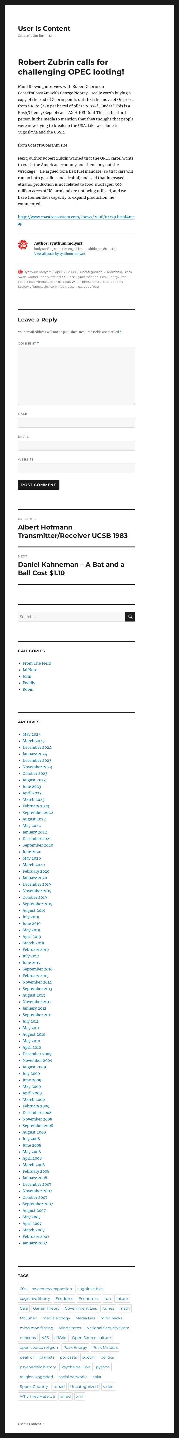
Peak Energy (109, 277)
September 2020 (38, 845)
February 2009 (36, 1106)
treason (71, 286)
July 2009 (31, 1073)
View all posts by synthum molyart (59, 254)
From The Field (37, 663)
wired (65, 1396)
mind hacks (111, 1318)
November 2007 (37, 1191)
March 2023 (34, 799)
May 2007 (32, 1217)
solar (97, 1377)
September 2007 (38, 1204)
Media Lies (85, 1318)
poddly (88, 1357)
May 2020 (32, 858)
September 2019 (38, 904)
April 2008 (32, 1158)
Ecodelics (64, 1298)
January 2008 (35, 1177)
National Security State (107, 1328)
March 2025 (34, 740)
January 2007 (35, 1243)
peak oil (56, 282)
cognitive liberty (35, 1298)
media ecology (56, 1318)
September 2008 (38, 1125)
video (108, 1386)
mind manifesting (36, 1328)
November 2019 (37, 890)
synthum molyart (37, 272)
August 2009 (34, 1067)
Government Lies (81, 1308)
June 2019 (32, 923)
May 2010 (31, 1040)
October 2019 (35, 897)
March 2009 (34, 1099)
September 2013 (37, 988)
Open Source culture (91, 1338)
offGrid (56, 277)
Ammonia (114, 272)
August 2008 (34, 1132)
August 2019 (34, 910)
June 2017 (31, 962)
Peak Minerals (37, 282)
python (103, 1367)
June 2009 (32, 1080)
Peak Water (72, 282)
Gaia (24, 1308)
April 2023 (32, 793)
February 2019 (36, 949)
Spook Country (34, 1386)
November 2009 (37, 1060)
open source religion (39, 1347)
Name (23, 414)
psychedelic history (38, 1367)
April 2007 (32, 1223)
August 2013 (34, 995)
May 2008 (32, 1151)
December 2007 (37, 1184)
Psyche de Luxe (76, 1367)
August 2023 (34, 780)
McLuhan (28, 1318)
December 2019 (37, 884)
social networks (73, 1377)
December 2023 (37, 760)
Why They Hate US (37, 1396)
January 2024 (35, 753)
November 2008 (37, 1119)
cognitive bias (90, 1289)
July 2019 (31, 917)
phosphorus (91, 282)
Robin (28, 689)
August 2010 (34, 1034)
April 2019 (32, 936)
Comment (28, 343)
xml (79, 1396)
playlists (47, 1357)
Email (23, 436)
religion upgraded (36, 1377)
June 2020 (32, 851)
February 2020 (36, 871)
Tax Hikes (56, 286)
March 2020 (34, 864)
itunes (108, 1308)
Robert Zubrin (112, 282)
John (27, 676)
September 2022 (38, 812)
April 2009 (32, 1093)
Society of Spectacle (33, 286)
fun (108, 1298)
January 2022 (35, 832)
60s (23, 1289)
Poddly (29, 682)
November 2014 (37, 982)
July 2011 (30, 1021)
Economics (89, 1298)
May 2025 (32, 734)
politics (107, 1357)
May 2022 (32, 825)
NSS (45, 1338)
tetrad (59, 1386)
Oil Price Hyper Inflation (80, 277)
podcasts (68, 1357)
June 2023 (32, 786)
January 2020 (35, 877)
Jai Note (30, 669)
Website (26, 459)
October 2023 (35, 773)
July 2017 (31, 956)
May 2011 (31, 1027)
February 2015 (36, 975)
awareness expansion (52, 1289)
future (122, 1298)
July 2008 (31, 1138)
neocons (28, 1338)
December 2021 (37, 838)
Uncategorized (84, 1386)
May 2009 (32, 1086)
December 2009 (37, 1054)
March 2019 (33, 943)
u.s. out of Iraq (88, 286)
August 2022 (34, 819)
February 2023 (36, 806)
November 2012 (37, 1001)
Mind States (70, 1328)
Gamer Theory (38, 277)
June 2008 (32, 1145)
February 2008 (36, 1171)
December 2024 (37, 747)
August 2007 (34, 1210)
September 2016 (38, 969)
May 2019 (31, 930)
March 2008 (34, 1164)
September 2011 (37, 1014)
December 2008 (37, 1112)
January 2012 (34, 1008)
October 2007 (35, 1197)
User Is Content (44, 28)
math (125, 1308)
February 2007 (36, 1236)
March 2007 (34, 1230)
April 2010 (32, 1047)
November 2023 (37, 767)
